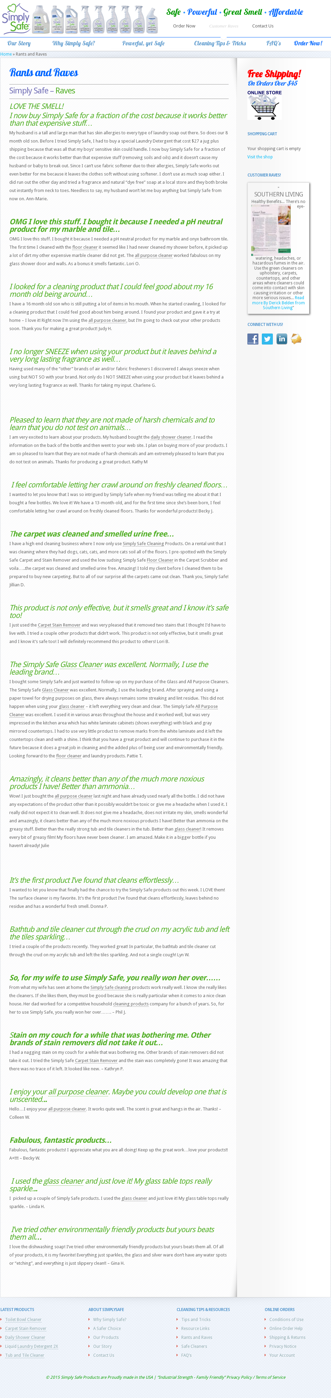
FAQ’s (186, 1355)
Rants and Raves (196, 1337)
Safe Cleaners (194, 1346)
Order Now (184, 26)
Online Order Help (286, 1328)
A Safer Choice (107, 1328)
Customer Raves (223, 26)
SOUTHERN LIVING (278, 194)
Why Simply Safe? (109, 1319)
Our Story (102, 1346)
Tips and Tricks (196, 1319)
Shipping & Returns (287, 1337)
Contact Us (263, 26)
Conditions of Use (286, 1319)
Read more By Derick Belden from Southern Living (278, 302)
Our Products (106, 1337)
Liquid (31, 1346)
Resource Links (195, 1328)
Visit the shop (260, 157)
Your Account (282, 1355)
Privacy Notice (282, 1346)
